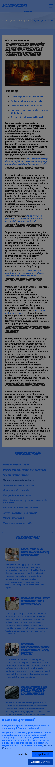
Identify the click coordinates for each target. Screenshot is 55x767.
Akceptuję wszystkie (40, 762)
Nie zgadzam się (42, 754)
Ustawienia (22, 754)
